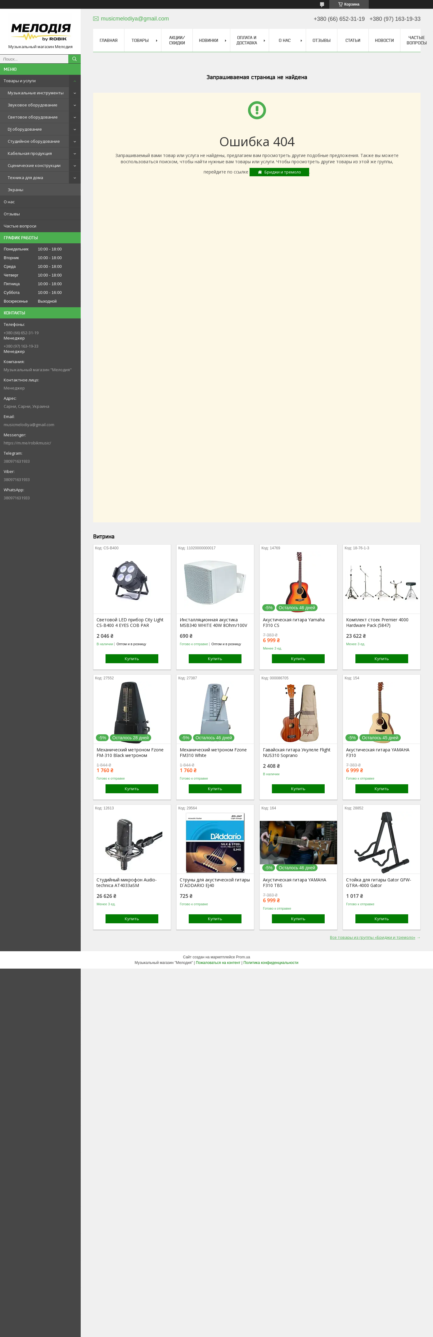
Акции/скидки (177, 40)
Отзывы (12, 214)
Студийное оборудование (34, 141)
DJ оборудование (25, 129)
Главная (109, 40)
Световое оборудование (33, 117)
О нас (9, 202)
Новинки (208, 40)
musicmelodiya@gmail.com (29, 424)
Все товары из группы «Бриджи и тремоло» (372, 937)
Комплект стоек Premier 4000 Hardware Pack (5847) (377, 622)
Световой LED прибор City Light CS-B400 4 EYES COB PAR (130, 622)
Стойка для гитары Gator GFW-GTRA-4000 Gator (378, 882)
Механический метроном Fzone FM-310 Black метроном (130, 752)
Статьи (352, 40)
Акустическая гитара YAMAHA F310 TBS (294, 882)
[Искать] (74, 59)
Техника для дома (25, 177)
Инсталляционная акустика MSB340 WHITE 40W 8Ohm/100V (213, 622)
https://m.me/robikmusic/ (27, 443)
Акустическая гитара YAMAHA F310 (377, 752)
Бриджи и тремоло (282, 172)
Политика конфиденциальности (270, 963)
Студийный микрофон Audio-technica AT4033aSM (127, 882)
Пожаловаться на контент (218, 963)
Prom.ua (243, 957)
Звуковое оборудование (32, 105)
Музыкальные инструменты (36, 93)
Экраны (15, 189)
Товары (140, 40)
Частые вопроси (20, 226)
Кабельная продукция (30, 153)
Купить (132, 658)
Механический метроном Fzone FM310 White (213, 752)
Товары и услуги (20, 80)
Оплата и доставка (247, 40)
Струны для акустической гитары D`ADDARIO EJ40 (215, 882)
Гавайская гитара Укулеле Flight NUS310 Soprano (297, 752)
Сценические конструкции (34, 165)
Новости (384, 40)
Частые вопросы (417, 40)
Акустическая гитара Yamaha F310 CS (294, 622)
